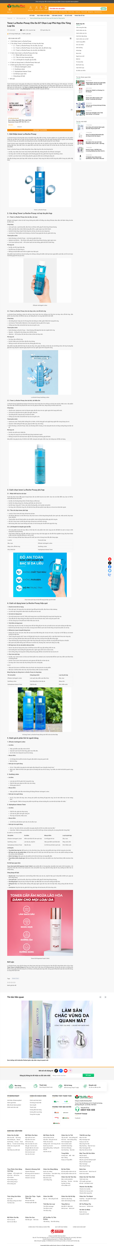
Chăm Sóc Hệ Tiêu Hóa (68, 1175)
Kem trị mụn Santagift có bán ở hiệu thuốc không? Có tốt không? (94, 110)
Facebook (77, 1115)
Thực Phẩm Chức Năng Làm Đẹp (14, 1169)
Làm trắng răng (47, 1178)
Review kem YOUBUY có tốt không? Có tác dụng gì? (95, 88)
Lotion (9, 1146)
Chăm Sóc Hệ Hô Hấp (68, 1195)
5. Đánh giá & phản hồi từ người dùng (22, 61)
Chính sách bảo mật (12, 1105)
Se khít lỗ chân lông (66, 1144)
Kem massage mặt (66, 1140)
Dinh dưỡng (79, 44)
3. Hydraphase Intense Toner (22, 68)
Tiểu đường (46, 1220)
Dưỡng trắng (57, 10)
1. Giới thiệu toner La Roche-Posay (20, 38)
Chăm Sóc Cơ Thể (67, 1134)
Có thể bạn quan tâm (19, 70)
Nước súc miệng (47, 1170)
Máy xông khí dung (84, 1164)
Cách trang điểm (80, 38)
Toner (21, 1140)
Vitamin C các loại (30, 1174)
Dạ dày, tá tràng (65, 1182)
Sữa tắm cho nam (30, 1138)
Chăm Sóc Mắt (48, 1195)
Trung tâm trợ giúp (35, 1112)
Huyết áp (81, 1197)
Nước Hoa (82, 1168)
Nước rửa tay (83, 1210)
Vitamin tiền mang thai (85, 1191)
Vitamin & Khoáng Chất (32, 1168)
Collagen (9, 1172)
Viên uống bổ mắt (53, 1197)
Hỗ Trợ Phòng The (85, 1203)
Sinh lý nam (64, 1207)
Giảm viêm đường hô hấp (68, 1199)
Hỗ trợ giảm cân (17, 1172)
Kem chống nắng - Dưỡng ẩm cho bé (51, 1147)
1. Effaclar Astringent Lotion (22, 64)
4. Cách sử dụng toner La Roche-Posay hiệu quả (25, 59)
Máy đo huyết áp (84, 1156)
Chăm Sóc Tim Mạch (86, 1195)
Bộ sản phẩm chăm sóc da (68, 1170)
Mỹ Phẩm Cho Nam (31, 1134)
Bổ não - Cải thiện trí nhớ (86, 1182)
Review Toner (15, 975)
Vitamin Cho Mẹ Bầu (85, 1185)
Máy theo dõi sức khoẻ (85, 1148)
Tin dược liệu (79, 59)
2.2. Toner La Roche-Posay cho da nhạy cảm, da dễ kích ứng (32, 45)
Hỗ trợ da (9, 1174)
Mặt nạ (9, 1142)
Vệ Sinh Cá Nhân (84, 1208)
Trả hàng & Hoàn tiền (35, 1100)
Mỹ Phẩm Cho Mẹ (13, 1216)
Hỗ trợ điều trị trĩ (65, 1184)
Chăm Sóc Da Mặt (13, 1134)
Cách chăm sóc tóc (81, 30)
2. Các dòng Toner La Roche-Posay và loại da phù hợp (27, 40)
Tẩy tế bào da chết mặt (13, 1148)
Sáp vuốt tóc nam (30, 1136)
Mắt (70, 1154)
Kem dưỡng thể (73, 1136)
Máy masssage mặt (84, 1146)
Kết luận (12, 76)
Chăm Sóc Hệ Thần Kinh (87, 1175)
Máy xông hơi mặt (84, 1142)
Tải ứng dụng (30, 1)
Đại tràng (63, 1180)
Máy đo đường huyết (85, 1160)
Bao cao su (82, 1205)
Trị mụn (16, 1140)
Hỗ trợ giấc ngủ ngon (85, 1180)
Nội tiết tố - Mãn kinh (67, 1205)
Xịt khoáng (10, 1140)
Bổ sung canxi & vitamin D (32, 1172)
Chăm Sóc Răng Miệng (50, 1168)
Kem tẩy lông (65, 1148)
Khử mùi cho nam (30, 1150)
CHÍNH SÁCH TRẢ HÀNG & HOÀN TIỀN (39, 1225)
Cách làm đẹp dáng (81, 33)
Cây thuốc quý (80, 64)
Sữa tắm (72, 1148)
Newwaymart (27, 85)
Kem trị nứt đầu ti (12, 1220)
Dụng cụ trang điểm (66, 1158)
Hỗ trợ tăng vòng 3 (12, 1180)
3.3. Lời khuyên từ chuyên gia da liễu (24, 56)
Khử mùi (63, 1138)
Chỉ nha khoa (46, 1172)
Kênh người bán (11, 1)
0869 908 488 (88, 1107)
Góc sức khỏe (68, 12)
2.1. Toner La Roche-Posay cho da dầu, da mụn (28, 42)
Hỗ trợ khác (10, 1176)
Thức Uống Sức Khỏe (14, 1195)
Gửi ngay (87, 1073)
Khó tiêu (75, 1180)
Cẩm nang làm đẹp (57, 12)
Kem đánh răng (56, 1172)
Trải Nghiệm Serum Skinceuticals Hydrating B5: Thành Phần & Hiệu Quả (95, 154)
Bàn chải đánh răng (48, 1174)
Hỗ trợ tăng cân (11, 1182)
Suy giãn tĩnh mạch (91, 1197)
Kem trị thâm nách (66, 1142)
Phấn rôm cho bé (48, 1140)
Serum (18, 1138)
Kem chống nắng (49, 10)
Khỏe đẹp (78, 47)
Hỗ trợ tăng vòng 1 (12, 1178)
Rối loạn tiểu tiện (29, 1199)
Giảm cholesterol (84, 1199)
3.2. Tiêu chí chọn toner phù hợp (23, 54)
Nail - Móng (64, 1156)
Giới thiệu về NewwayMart (14, 1097)
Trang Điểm (65, 1152)
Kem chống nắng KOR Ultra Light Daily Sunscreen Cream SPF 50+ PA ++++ (20, 118)
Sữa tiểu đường (55, 1220)
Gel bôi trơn (90, 1205)
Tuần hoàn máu (83, 1178)
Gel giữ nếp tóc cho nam (31, 1146)
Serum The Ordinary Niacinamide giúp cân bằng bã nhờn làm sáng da (95, 132)
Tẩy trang (18, 1136)
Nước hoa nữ (92, 1170)
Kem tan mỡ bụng (66, 1146)
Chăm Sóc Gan (30, 1216)
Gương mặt (64, 1154)
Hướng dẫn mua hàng (36, 1109)
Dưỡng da (63, 10)
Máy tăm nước (47, 1176)
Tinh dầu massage (48, 1205)
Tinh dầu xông (47, 1209)
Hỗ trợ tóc (16, 1174)
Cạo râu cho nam (30, 1152)
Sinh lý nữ (71, 1207)
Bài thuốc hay (80, 61)
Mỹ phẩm (32, 12)
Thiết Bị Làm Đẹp (84, 1134)
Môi (73, 1154)
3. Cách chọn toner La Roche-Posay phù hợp (24, 50)
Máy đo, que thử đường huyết (87, 1158)
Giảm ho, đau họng (66, 1197)
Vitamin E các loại (30, 1176)
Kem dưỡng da (11, 1138)
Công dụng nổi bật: (19, 73)
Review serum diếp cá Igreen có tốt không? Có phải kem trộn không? (94, 95)
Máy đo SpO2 (83, 1154)
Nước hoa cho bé (48, 1144)
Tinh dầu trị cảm (47, 1207)
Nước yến (9, 1197)
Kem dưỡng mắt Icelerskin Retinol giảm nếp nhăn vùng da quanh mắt (95, 124)
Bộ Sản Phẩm (65, 1168)
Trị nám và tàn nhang (18, 1142)
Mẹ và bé (78, 50)
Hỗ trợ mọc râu (29, 1140)
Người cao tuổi (80, 53)
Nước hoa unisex (84, 1172)
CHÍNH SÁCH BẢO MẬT (79, 1225)
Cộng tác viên (21, 1)
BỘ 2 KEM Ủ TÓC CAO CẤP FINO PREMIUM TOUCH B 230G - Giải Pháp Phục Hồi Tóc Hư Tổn (95, 139)
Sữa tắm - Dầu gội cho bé (50, 1138)
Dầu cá (45, 1197)
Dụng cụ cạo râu (83, 1140)
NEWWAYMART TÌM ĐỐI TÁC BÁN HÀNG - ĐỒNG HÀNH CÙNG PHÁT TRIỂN (95, 80)
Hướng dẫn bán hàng (36, 1107)
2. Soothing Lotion (19, 66)
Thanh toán (33, 1105)
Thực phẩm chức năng (43, 12)
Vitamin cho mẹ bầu (84, 1187)
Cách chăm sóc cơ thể (82, 36)
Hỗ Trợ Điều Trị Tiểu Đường (49, 1217)
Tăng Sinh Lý (65, 1203)
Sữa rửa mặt (10, 1136)
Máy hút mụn (91, 1144)
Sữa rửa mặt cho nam (31, 1142)
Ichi (35, 10)
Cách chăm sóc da (81, 27)
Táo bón (70, 1180)
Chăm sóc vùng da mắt (13, 1144)
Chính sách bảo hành (35, 1097)
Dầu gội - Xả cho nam (31, 1144)
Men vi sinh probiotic (67, 1178)
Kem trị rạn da (11, 1218)
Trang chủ (9, 15)
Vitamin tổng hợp (30, 1170)
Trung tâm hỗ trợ (79, 12)
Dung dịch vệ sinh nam (31, 1148)
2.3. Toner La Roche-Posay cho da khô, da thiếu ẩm (29, 47)
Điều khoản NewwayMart (14, 1102)
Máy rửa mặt (83, 1136)
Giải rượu (35, 1218)
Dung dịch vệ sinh (84, 1212)
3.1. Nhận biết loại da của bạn (22, 52)
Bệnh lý (78, 56)
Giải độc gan (28, 1218)
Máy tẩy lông (83, 1144)
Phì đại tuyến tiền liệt (31, 1201)
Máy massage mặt (84, 1138)
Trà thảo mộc (11, 1201)
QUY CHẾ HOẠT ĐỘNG (61, 1225)
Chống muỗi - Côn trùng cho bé (51, 1142)
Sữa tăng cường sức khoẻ (14, 1199)
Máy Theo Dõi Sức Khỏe (87, 1152)
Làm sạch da (40, 10)
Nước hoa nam (83, 1170)
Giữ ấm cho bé (47, 1150)
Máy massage (83, 1162)
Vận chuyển (33, 1102)
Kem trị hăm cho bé (48, 1136)
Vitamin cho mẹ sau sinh (86, 1189)
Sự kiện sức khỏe (80, 67)
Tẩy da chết (70, 10)
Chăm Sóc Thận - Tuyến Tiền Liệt (33, 1196)
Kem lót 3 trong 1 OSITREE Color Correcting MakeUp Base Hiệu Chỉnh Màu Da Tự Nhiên (94, 147)
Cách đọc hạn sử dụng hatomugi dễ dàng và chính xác (94, 103)
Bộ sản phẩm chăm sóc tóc (68, 1172)
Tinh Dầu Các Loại (49, 1203)
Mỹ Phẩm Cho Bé (48, 1134)
